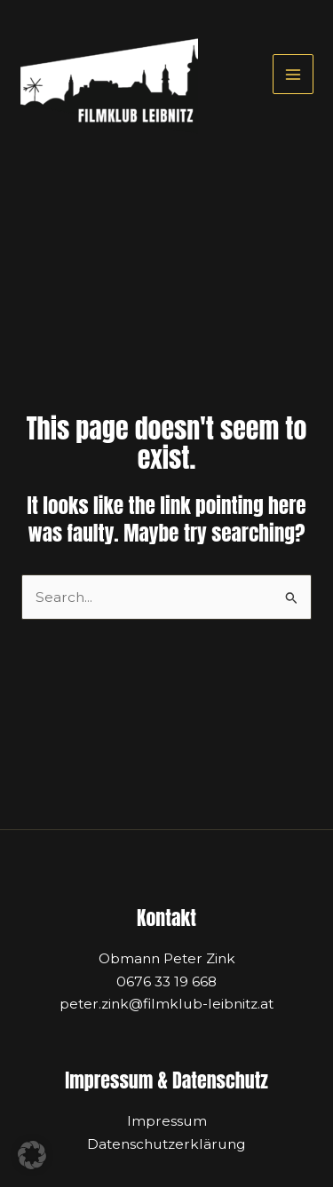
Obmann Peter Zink (167, 958)
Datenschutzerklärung (166, 1144)
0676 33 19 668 (166, 981)
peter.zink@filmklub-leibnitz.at (166, 1003)
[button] (32, 1155)
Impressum (167, 1120)
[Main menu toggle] (293, 74)
